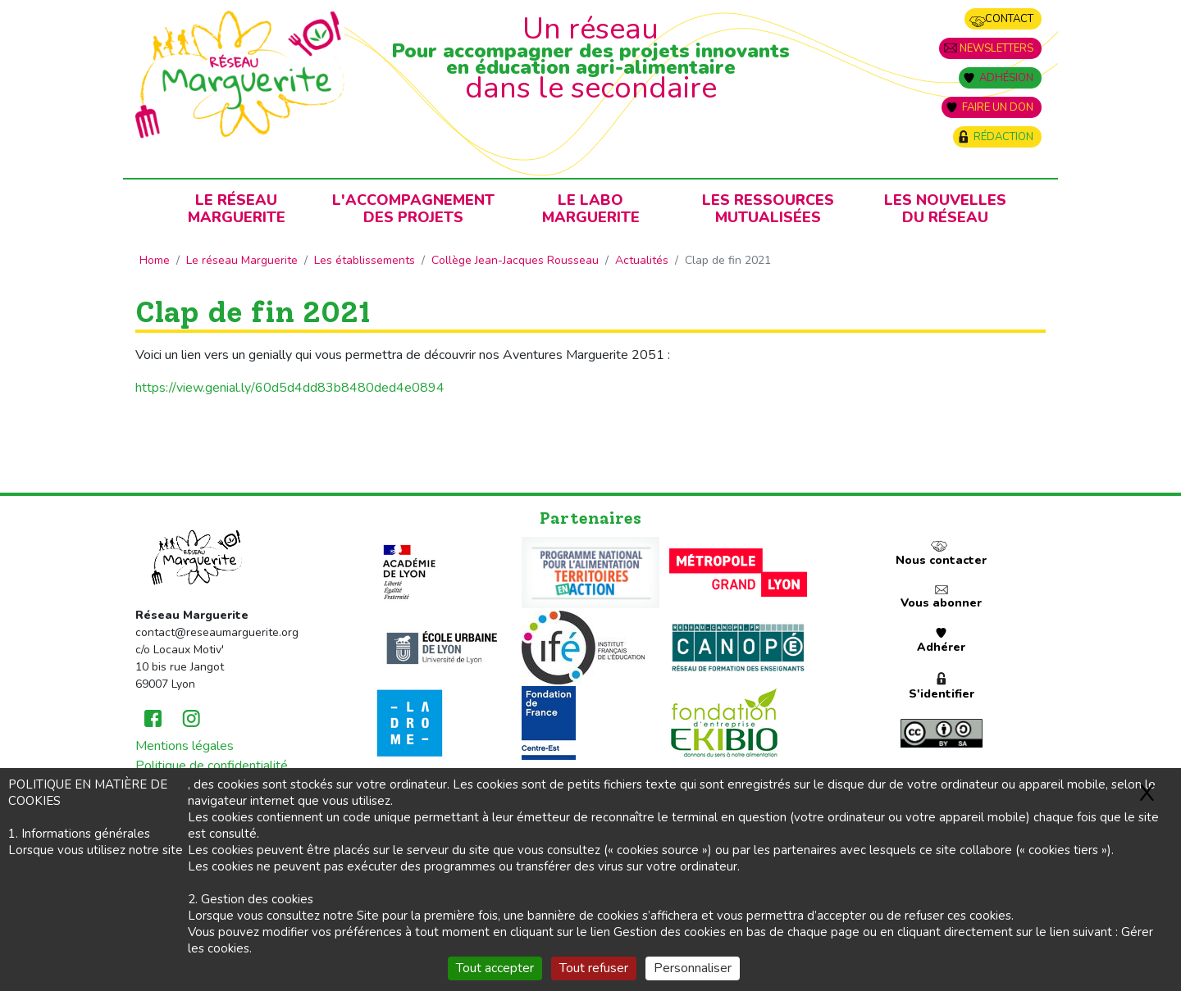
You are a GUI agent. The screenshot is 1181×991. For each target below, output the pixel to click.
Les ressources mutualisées (768, 208)
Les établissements (364, 260)
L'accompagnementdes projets (413, 208)
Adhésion (1006, 77)
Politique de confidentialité (211, 766)
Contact (1009, 18)
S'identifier (941, 694)
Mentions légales (184, 746)
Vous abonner (941, 603)
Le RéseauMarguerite (236, 208)
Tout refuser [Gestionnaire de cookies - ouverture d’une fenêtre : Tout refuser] (593, 968)
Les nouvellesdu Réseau (945, 208)
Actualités (641, 260)
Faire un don (997, 107)
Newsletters (996, 48)
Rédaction (1003, 137)
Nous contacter (941, 560)
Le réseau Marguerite (242, 260)
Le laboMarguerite (591, 208)
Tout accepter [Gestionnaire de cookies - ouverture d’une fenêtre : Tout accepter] (495, 968)
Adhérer (941, 647)
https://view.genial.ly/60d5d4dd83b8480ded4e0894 (290, 388)
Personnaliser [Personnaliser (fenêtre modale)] (693, 968)
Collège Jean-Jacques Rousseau (515, 260)
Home (154, 260)
